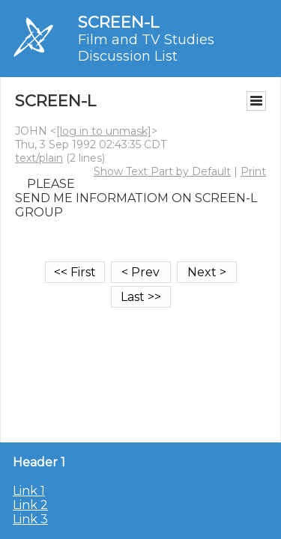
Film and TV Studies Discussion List (146, 47)
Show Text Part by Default (162, 171)
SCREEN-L (118, 22)
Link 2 (30, 505)
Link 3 (30, 519)
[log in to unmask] (103, 131)
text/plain (39, 158)
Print (253, 171)
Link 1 (29, 491)
